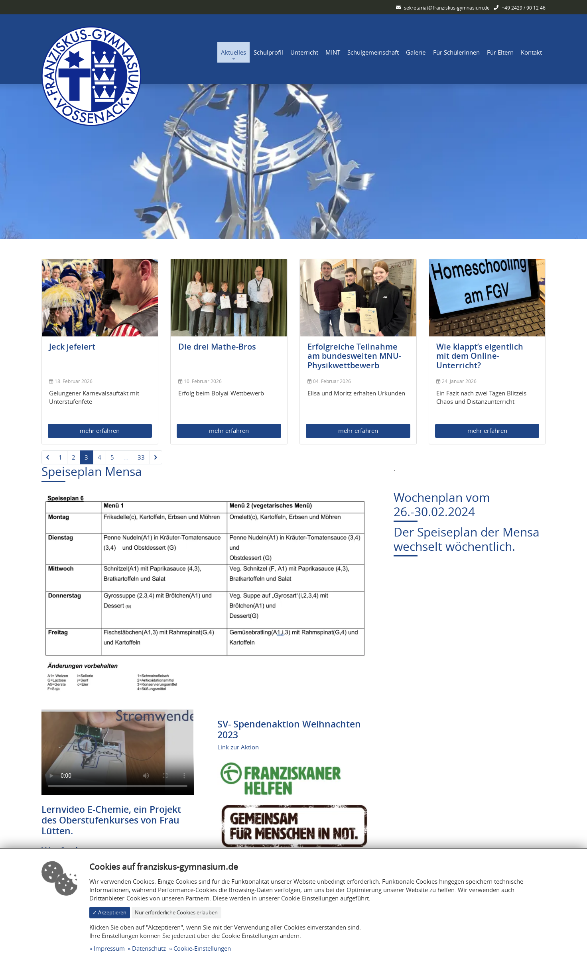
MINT (332, 52)
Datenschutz (149, 948)
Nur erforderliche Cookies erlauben (176, 912)
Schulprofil (268, 52)
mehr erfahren (100, 430)
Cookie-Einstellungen (202, 948)
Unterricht (304, 52)
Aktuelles (233, 52)
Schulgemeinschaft (373, 52)
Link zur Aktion (238, 747)
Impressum (109, 948)
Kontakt (531, 52)
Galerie (415, 52)
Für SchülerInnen (456, 52)
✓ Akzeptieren (109, 912)
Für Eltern (500, 52)
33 (141, 457)
